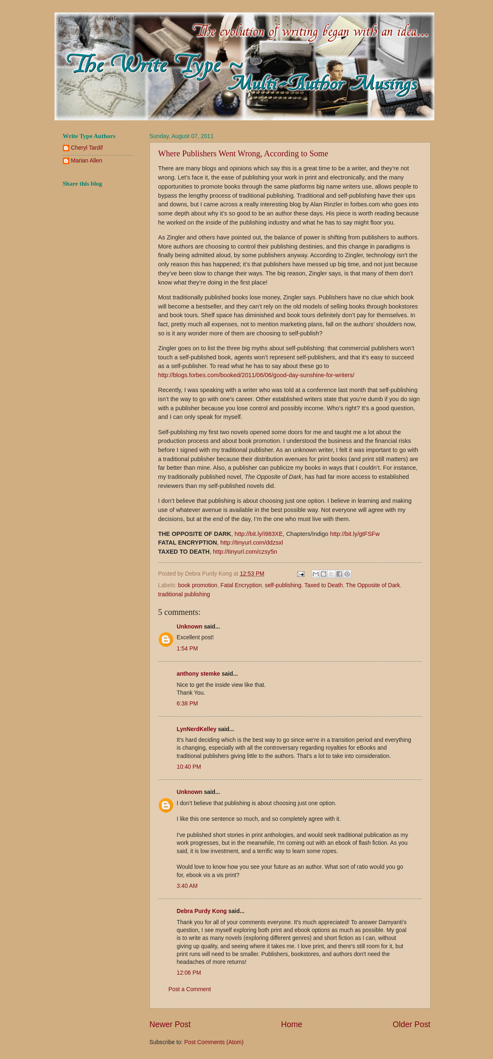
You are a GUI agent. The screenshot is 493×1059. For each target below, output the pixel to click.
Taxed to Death (324, 585)
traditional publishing (184, 594)
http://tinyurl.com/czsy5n (245, 551)
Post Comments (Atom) (213, 1042)
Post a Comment (190, 989)
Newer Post (170, 1024)
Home (291, 1024)
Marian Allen (86, 161)
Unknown (189, 627)
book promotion (197, 585)
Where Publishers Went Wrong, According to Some (243, 153)
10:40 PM (189, 767)
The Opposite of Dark (373, 585)
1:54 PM (187, 648)
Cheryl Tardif (87, 148)
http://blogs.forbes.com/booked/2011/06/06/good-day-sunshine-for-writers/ (256, 375)
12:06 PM (189, 973)
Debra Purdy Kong (202, 911)
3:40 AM (187, 886)
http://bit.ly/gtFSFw (355, 534)
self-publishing (283, 585)
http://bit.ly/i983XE (259, 534)
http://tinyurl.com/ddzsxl (251, 542)
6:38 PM (187, 703)
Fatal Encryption (241, 585)
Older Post (411, 1024)
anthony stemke (198, 674)
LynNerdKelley (197, 729)
